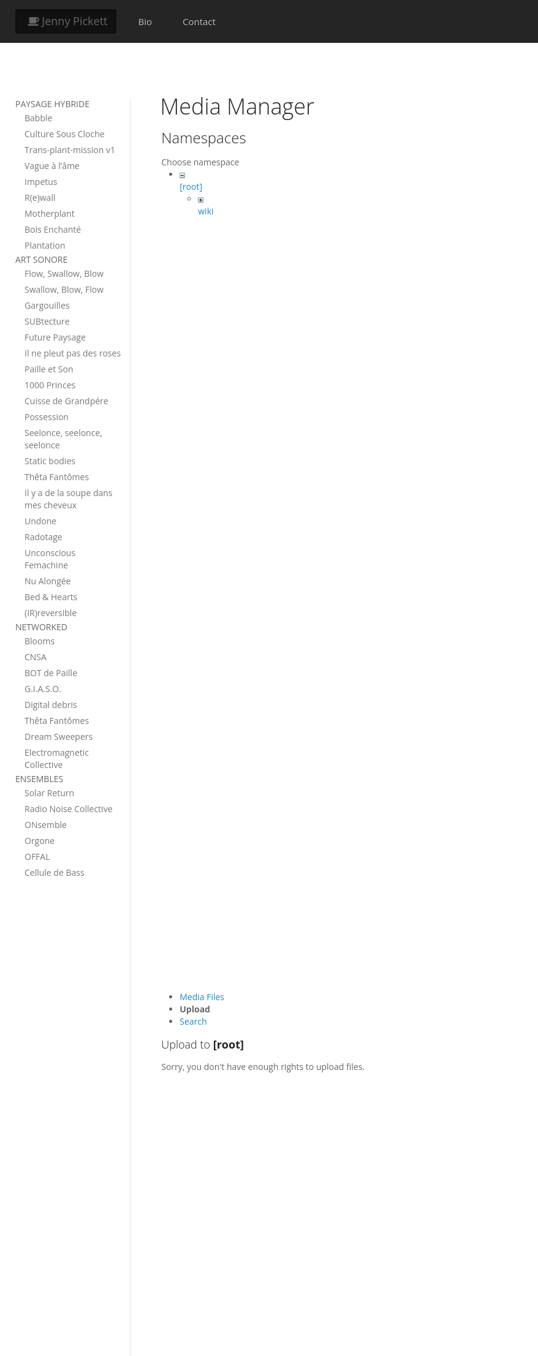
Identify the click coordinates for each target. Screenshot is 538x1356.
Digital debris (51, 704)
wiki (205, 211)
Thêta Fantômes (57, 477)
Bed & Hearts (51, 597)
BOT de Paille (51, 673)
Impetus (41, 181)
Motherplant (50, 213)
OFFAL (37, 856)
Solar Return (49, 793)
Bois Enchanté (53, 229)
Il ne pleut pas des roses (73, 353)
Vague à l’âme (52, 165)
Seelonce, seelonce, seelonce (63, 439)
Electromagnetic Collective (57, 758)
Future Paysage (55, 337)
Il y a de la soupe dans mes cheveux (69, 499)
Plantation (45, 245)
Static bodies (50, 461)
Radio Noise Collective (69, 809)
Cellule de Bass (55, 872)
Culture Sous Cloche (65, 134)
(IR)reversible (51, 613)
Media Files (202, 997)
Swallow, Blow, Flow (64, 289)
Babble (38, 118)
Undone (40, 521)
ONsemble (46, 825)
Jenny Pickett (66, 20)
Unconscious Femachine (50, 559)
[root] (191, 186)
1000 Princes (50, 385)
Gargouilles (47, 305)
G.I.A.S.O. (43, 689)
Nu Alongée (47, 581)
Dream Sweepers (59, 736)
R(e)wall (40, 197)
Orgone (40, 840)
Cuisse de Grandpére (66, 401)
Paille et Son (49, 369)
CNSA (36, 657)
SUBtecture (47, 321)
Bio (145, 21)
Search (193, 1021)
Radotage (44, 537)
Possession (47, 417)
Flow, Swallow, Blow (64, 273)
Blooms (40, 641)
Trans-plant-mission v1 (70, 150)
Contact (199, 21)
